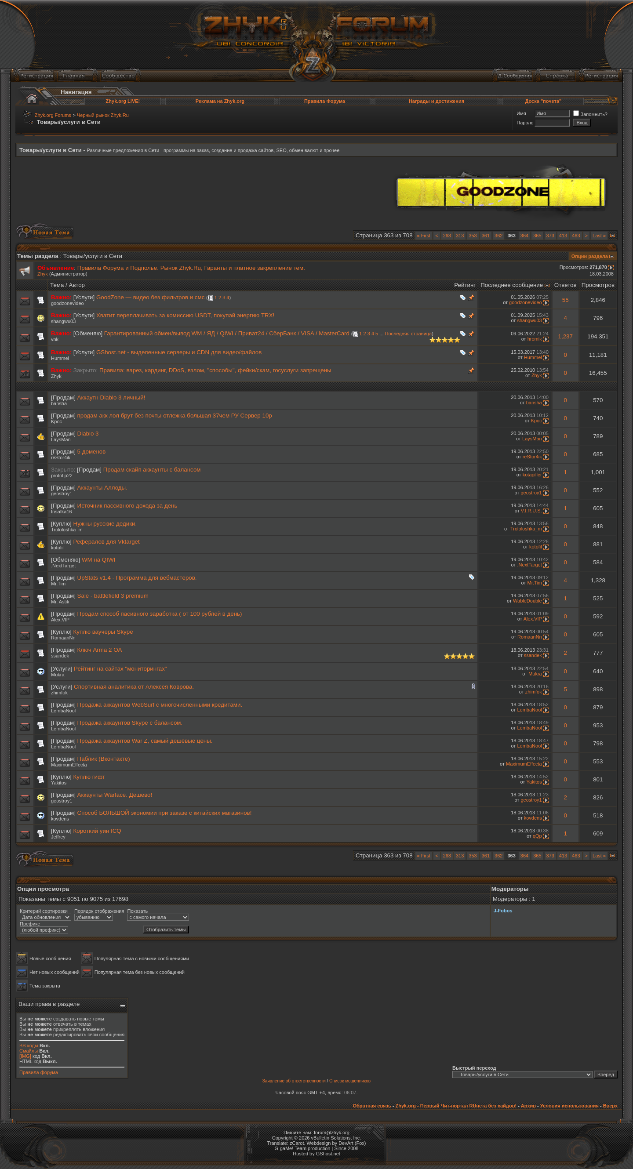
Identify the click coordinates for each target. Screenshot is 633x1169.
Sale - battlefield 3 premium (113, 595)
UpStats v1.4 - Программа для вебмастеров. (137, 577)
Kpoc (56, 421)
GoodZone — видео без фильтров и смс (150, 297)
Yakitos (58, 782)
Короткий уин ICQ (97, 831)
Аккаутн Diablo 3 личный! (111, 397)
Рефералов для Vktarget (106, 541)
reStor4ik (60, 457)
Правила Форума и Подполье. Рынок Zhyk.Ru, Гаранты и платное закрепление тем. (191, 268)
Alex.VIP (60, 619)
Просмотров (598, 285)
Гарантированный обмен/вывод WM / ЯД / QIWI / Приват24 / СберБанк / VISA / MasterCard (226, 333)
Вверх (610, 1105)
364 (524, 235)
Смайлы (28, 1050)
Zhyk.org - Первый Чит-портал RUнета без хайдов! (456, 1105)
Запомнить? (590, 114)
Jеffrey (58, 836)
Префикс (30, 923)
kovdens (60, 818)
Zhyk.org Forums (53, 115)
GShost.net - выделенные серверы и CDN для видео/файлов (179, 352)
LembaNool (63, 710)
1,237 (565, 336)
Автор (77, 285)
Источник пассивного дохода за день (127, 505)
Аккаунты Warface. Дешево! (115, 794)
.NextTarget (63, 565)
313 (460, 235)
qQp (537, 836)
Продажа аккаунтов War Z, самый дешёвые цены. (145, 740)
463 (576, 235)
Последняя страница (408, 333)
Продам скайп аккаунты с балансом (152, 469)
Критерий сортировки (44, 911)
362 (498, 235)
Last (599, 235)
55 (565, 300)
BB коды (28, 1045)
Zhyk (42, 273)
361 (486, 235)
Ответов (565, 285)
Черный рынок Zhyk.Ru (103, 115)
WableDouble (527, 600)
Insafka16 (61, 511)
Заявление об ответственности (294, 1080)
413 (563, 235)
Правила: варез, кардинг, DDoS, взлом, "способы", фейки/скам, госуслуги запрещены (215, 370)
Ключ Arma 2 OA (99, 649)
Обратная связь (372, 1105)
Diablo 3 (88, 433)
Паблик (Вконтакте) (103, 758)
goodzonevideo (67, 303)
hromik (535, 338)
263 (447, 235)
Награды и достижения (436, 101)
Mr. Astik (60, 601)
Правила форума (38, 1072)
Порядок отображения (99, 911)
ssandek (60, 655)
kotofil (57, 547)
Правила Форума (324, 101)
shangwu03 (63, 321)
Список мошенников (350, 1080)
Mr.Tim (58, 583)
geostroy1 (61, 493)
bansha (59, 403)
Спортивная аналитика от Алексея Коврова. (134, 686)
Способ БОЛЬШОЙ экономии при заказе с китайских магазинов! (164, 813)
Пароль (525, 122)
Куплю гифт (89, 776)
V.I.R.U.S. (531, 510)
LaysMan (61, 439)
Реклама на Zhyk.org (220, 101)
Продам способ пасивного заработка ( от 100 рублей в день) (159, 613)
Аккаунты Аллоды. (102, 487)
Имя (521, 113)
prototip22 (62, 475)
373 (550, 235)
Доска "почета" (543, 101)
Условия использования (569, 1105)
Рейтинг (465, 285)
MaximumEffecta (69, 764)
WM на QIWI (98, 559)
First (424, 235)
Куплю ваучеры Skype (103, 631)
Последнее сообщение (511, 285)
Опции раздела (589, 256)
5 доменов (91, 451)
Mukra (58, 674)
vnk (54, 339)
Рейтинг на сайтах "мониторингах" (120, 668)
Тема (57, 285)
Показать (137, 911)
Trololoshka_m (67, 529)
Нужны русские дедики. (105, 523)
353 (473, 235)
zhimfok (59, 692)
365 (537, 235)
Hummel (60, 358)
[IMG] (25, 1056)
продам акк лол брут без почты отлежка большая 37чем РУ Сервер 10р (174, 415)
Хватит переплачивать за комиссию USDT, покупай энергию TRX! (185, 315)
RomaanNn (63, 637)
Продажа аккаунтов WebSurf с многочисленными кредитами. (160, 704)
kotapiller (532, 474)
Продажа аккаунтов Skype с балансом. (130, 722)
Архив (528, 1105)
